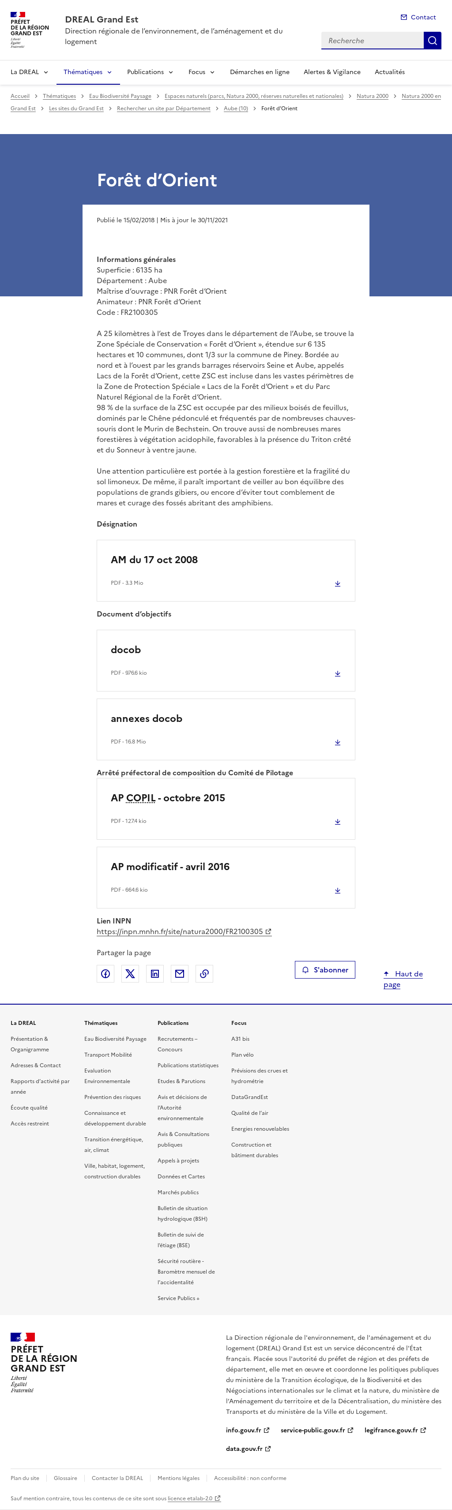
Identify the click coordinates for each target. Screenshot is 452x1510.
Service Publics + (179, 1298)
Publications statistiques (188, 1065)
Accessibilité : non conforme (250, 1478)
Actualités (390, 72)
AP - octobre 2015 (168, 798)
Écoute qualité (29, 1108)
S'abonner (325, 969)
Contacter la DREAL (117, 1478)
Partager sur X (130, 974)
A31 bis (240, 1039)
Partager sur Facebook (105, 974)
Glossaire (65, 1478)
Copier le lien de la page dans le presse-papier (204, 974)
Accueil (20, 96)
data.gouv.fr (244, 1449)
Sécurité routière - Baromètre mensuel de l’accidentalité (186, 1271)
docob (126, 650)
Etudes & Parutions (181, 1081)
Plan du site (25, 1478)
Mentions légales (179, 1478)
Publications (145, 72)
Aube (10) (236, 108)
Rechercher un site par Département (164, 108)
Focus (196, 72)
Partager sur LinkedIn (155, 974)
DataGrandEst (249, 1097)
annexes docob (146, 718)
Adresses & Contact (36, 1065)
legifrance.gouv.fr (391, 1430)
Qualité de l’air (249, 1113)
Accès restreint (30, 1124)
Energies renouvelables (260, 1129)
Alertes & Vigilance (332, 72)
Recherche (432, 40)
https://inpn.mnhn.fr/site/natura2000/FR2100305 (180, 931)
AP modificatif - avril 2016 (170, 867)
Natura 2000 (372, 96)
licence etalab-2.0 (190, 1499)
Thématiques (83, 72)
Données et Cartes (181, 1177)
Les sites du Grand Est (76, 108)
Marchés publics (178, 1192)
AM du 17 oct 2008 (154, 560)
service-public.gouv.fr (313, 1430)
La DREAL (25, 72)
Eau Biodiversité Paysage (120, 96)
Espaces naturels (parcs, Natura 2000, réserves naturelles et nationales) (254, 96)
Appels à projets (178, 1161)
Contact (423, 17)
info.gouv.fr (243, 1430)
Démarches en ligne (260, 72)
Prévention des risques (112, 1097)
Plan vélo (242, 1055)
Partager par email (179, 974)
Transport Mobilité (108, 1055)
